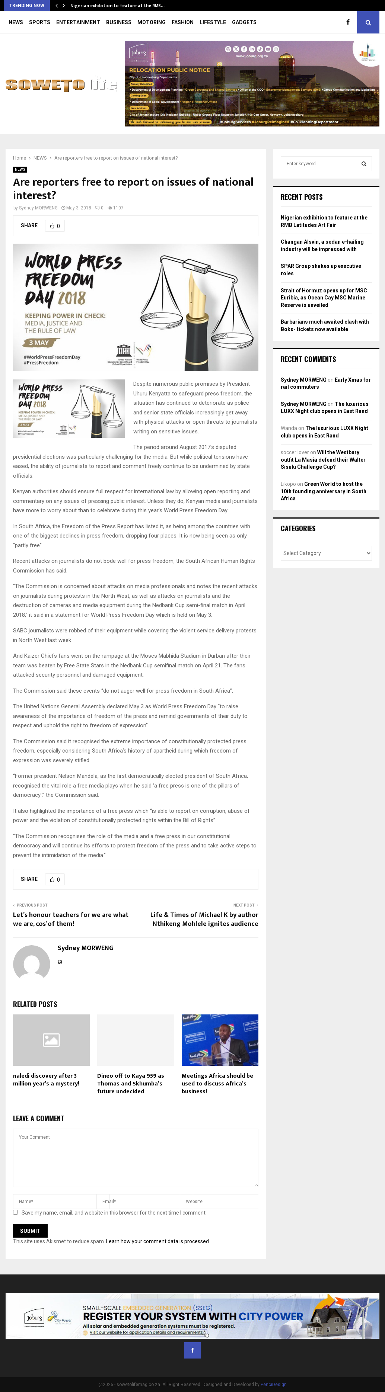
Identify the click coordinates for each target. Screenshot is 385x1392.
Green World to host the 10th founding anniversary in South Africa (323, 491)
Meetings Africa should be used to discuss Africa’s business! (217, 1084)
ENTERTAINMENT (78, 22)
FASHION (183, 22)
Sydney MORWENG (38, 208)
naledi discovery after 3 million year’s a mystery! (46, 1080)
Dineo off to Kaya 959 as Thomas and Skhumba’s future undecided (130, 1084)
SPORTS (39, 22)
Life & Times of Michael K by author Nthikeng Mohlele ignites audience (204, 920)
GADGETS (244, 22)
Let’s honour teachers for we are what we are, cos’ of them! (70, 920)
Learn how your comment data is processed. (158, 1241)
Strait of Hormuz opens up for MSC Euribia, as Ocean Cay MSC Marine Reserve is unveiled (324, 298)
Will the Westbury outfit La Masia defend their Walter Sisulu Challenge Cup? (323, 459)
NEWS (16, 22)
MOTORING (151, 22)
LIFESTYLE (213, 22)
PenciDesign (274, 1384)
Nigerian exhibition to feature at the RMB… (117, 5)
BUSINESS (118, 22)
